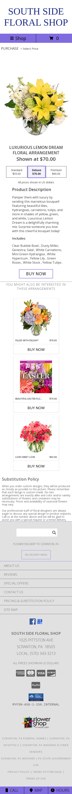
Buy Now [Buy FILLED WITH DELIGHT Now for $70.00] (36, 349)
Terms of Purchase (47, 772)
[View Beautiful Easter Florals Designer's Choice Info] (36, 377)
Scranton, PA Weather (18, 758)
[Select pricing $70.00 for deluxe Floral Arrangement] (36, 171)
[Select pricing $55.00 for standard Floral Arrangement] (16, 171)
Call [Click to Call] (12, 790)
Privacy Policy (19, 772)
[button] (36, 697)
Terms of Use (36, 778)
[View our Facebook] (33, 623)
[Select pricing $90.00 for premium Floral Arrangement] (56, 171)
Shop (18, 38)
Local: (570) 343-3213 (36, 653)
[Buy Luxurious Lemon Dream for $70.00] (36, 273)
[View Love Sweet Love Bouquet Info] (36, 435)
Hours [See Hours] (60, 790)
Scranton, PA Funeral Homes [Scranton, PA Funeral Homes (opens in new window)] (24, 738)
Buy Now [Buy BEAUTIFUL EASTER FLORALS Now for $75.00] (36, 407)
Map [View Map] (36, 790)
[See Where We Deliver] (36, 554)
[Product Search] (37, 532)
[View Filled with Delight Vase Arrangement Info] (36, 318)
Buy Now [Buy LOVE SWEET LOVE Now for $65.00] (36, 466)
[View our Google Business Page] (39, 623)
